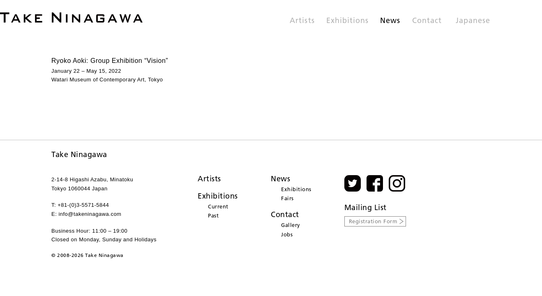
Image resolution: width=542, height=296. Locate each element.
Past (213, 215)
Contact (427, 21)
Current (218, 206)
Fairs (287, 198)
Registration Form (373, 221)
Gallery (290, 225)
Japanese (473, 21)
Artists (302, 21)
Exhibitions (347, 21)
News (390, 21)
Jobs (287, 234)
